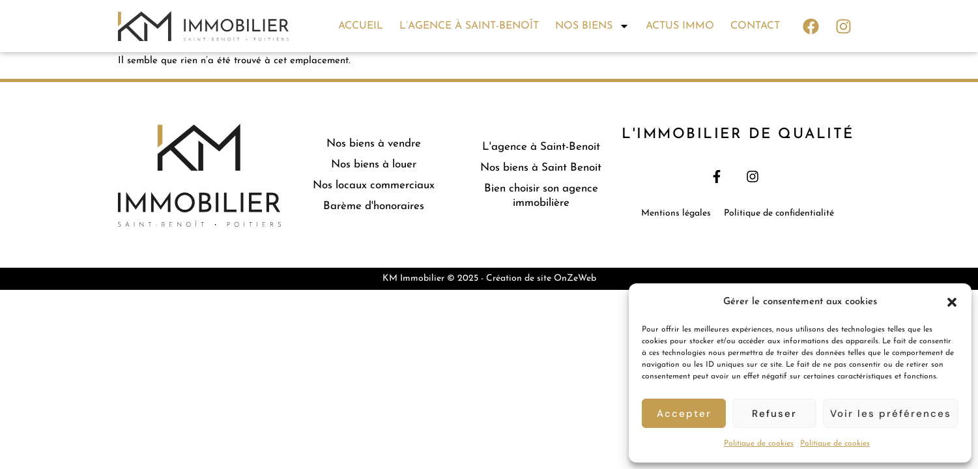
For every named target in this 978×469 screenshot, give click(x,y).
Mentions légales (676, 213)
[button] (951, 302)
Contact (755, 26)
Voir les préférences (890, 413)
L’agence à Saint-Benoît (469, 26)
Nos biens (592, 26)
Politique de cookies (759, 444)
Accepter (684, 413)
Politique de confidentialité (779, 213)
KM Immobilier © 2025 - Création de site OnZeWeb (489, 278)
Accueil (360, 26)
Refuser (774, 413)
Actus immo (680, 26)
